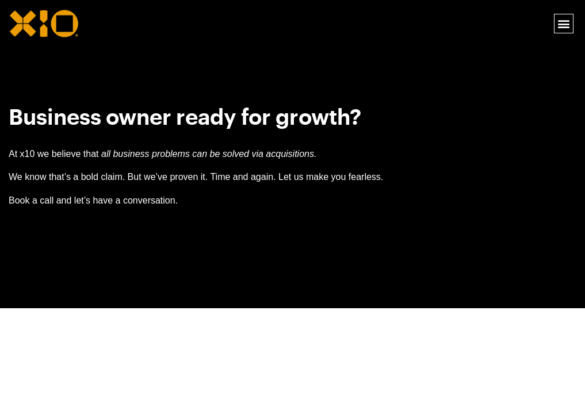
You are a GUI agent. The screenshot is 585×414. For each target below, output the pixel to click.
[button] (563, 24)
